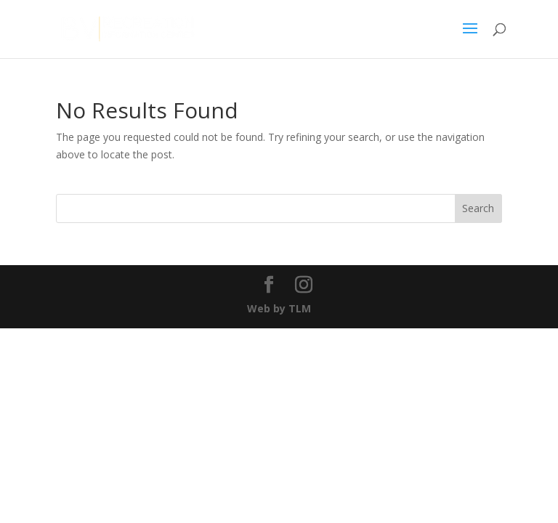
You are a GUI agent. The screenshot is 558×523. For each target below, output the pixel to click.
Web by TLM (279, 308)
